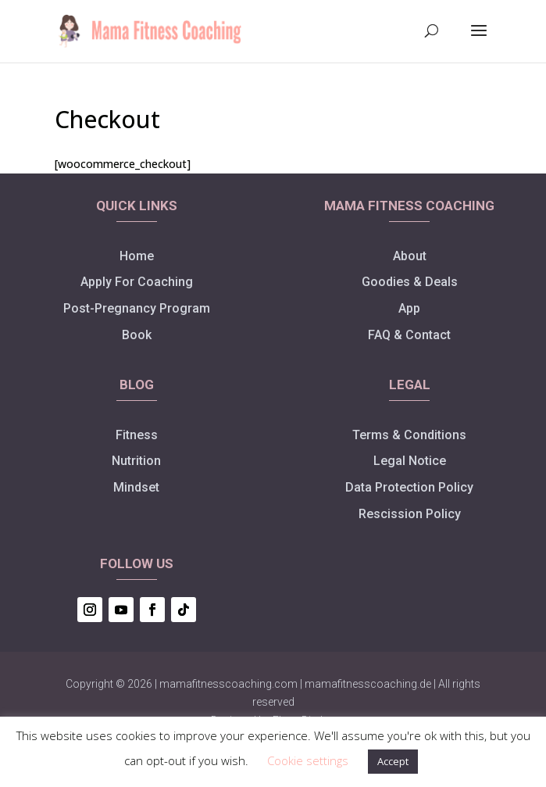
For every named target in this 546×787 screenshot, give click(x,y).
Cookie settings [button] (307, 760)
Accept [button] (393, 761)
